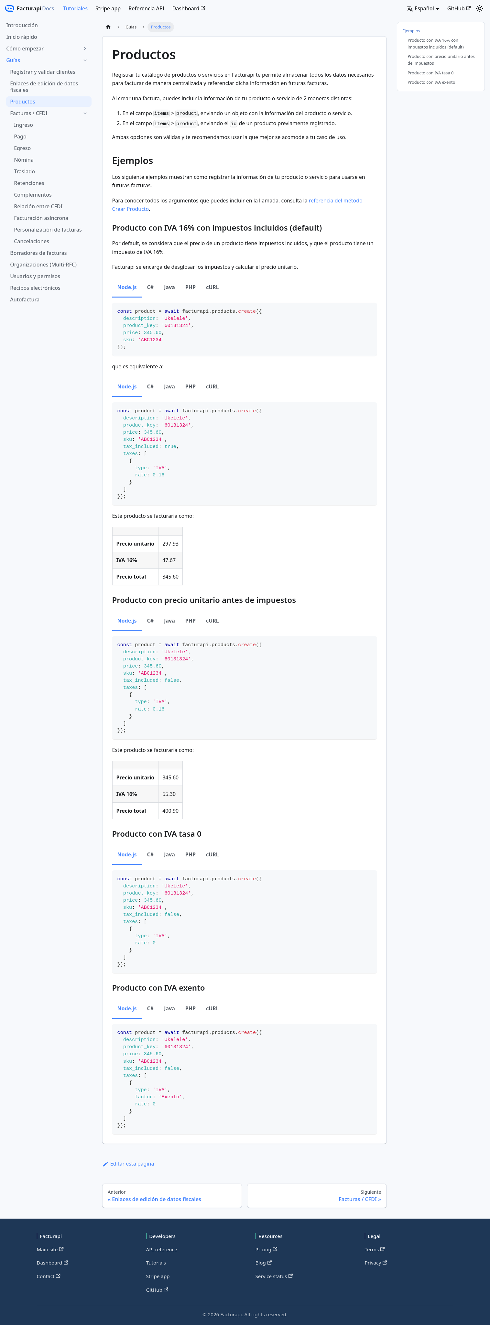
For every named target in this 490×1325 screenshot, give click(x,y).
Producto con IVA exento (431, 82)
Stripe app (108, 8)
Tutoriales (75, 8)
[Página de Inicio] (108, 27)
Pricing (267, 1249)
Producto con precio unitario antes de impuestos (441, 59)
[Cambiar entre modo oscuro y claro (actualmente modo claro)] (479, 8)
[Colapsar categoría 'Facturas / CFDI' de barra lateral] (85, 113)
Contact (48, 1276)
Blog (264, 1262)
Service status (274, 1276)
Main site (50, 1249)
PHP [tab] (190, 287)
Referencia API (146, 8)
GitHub (459, 8)
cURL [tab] (212, 287)
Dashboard (188, 8)
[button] (47, 48)
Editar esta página (128, 1163)
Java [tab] (169, 287)
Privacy (376, 1262)
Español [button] (420, 8)
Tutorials (156, 1262)
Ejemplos (411, 31)
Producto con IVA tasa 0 (430, 73)
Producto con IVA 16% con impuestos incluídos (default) (435, 43)
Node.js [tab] (127, 287)
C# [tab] (150, 287)
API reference (161, 1249)
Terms (375, 1249)
